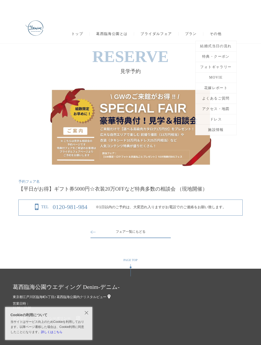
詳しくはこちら (51, 332)
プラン (191, 34)
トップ (77, 34)
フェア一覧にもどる (130, 231)
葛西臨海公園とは (111, 34)
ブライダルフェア (156, 34)
